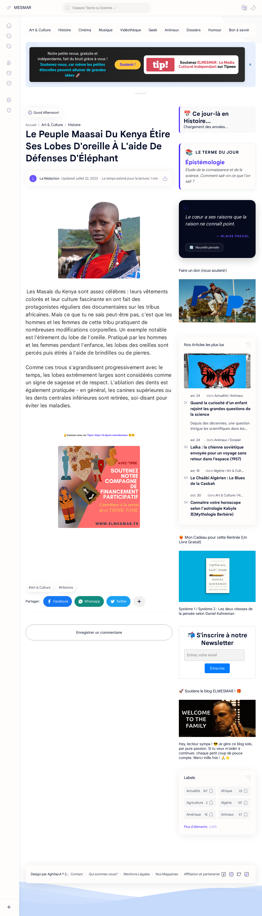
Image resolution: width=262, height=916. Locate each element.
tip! (160, 64)
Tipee (90, 458)
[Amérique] (200, 837)
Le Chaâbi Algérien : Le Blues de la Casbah (217, 503)
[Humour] (214, 30)
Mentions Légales (137, 897)
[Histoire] (64, 30)
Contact (77, 897)
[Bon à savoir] (239, 30)
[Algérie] (220, 493)
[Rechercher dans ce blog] (106, 8)
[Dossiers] (194, 30)
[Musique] (106, 30)
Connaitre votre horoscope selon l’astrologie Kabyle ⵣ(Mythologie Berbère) (215, 531)
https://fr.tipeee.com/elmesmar (111, 458)
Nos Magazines (167, 897)
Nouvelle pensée (204, 270)
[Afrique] (234, 814)
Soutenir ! (128, 65)
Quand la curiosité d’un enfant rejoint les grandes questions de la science (220, 431)
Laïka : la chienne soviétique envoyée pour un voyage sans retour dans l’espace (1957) (218, 476)
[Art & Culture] (40, 30)
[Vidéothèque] (130, 30)
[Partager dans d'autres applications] (139, 624)
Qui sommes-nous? (103, 897)
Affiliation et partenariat (202, 897)
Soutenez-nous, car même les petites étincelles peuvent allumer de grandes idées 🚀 (72, 70)
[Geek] (153, 30)
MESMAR (22, 7)
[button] (244, 8)
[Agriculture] (200, 825)
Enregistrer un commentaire (99, 655)
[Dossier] (235, 463)
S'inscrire (217, 691)
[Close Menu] (250, 64)
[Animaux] (172, 30)
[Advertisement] (141, 107)
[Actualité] (222, 418)
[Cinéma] (85, 30)
